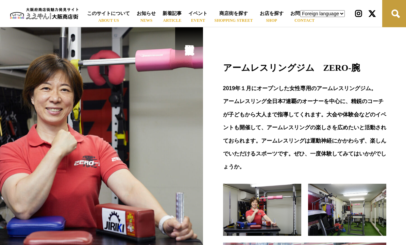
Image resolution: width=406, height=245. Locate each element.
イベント (197, 13)
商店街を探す (233, 13)
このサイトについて (108, 13)
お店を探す (272, 13)
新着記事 (172, 13)
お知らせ (146, 13)
